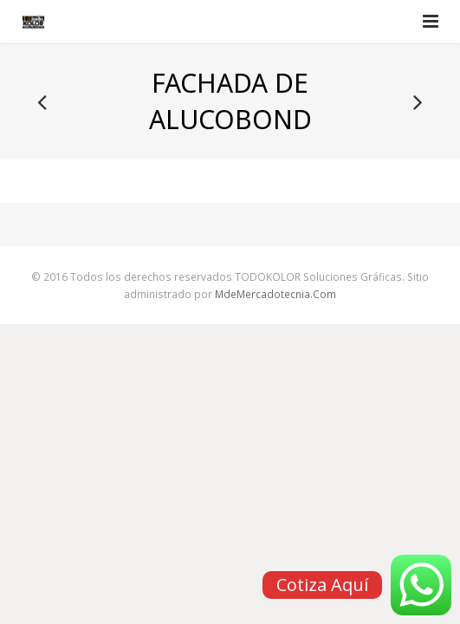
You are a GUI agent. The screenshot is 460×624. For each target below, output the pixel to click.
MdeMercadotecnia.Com (275, 294)
